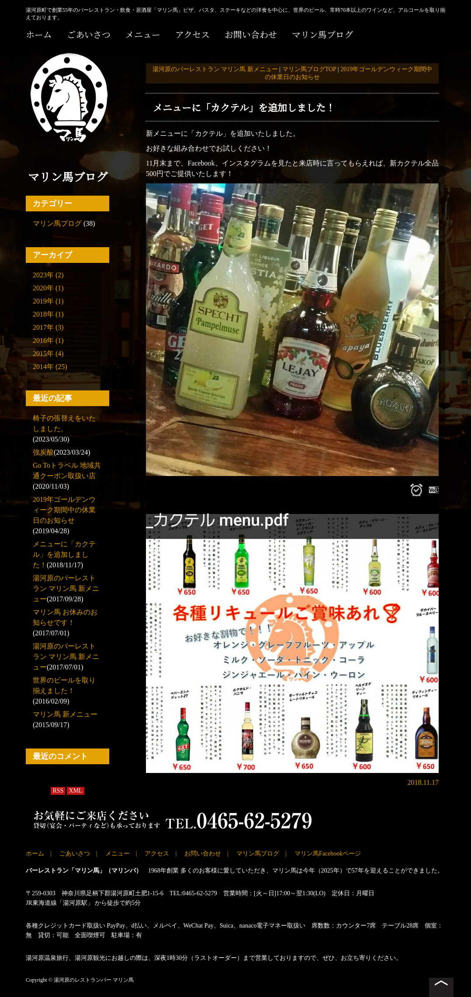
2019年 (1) (48, 301)
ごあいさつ (89, 34)
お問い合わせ (251, 34)
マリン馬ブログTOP (309, 69)
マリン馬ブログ (322, 34)
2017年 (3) (48, 327)
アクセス (192, 34)
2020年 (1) (48, 288)
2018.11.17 (423, 782)
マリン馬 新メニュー (65, 714)
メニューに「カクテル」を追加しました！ (64, 554)
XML (75, 790)
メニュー (142, 34)
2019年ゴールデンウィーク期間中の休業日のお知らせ (64, 510)
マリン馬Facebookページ (327, 853)
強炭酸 (43, 452)
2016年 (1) (48, 340)
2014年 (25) (50, 366)
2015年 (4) (48, 353)
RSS (57, 790)
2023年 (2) (48, 275)
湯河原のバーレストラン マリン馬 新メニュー (66, 588)
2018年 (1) (48, 314)
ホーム (39, 34)
